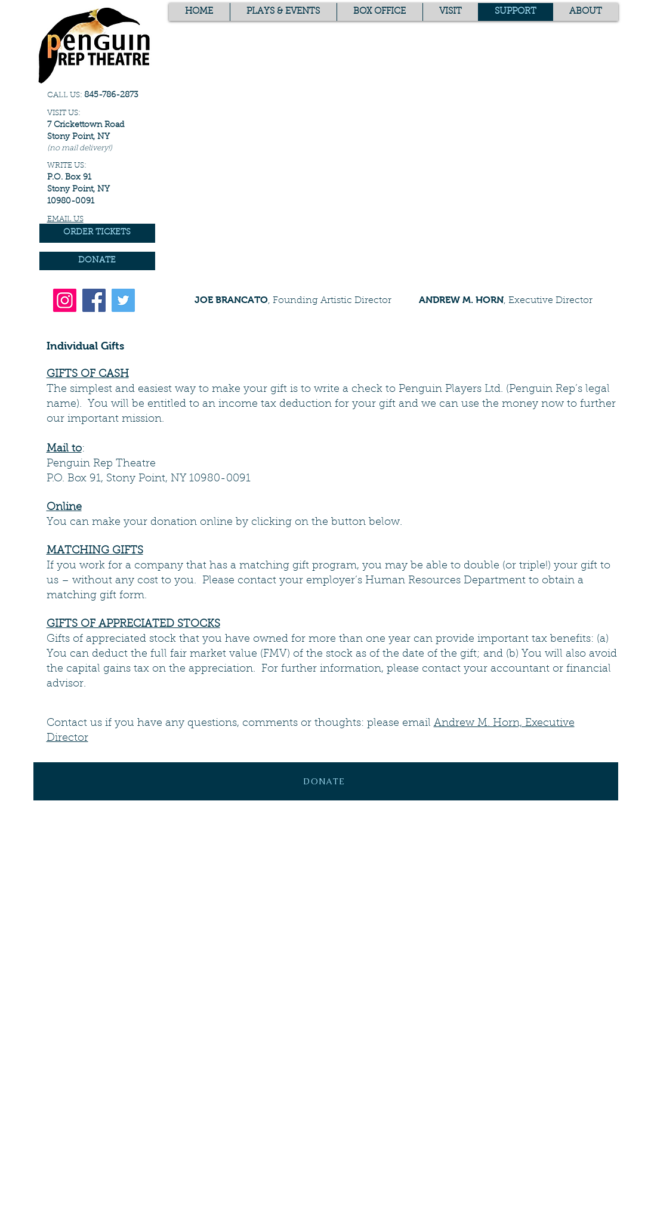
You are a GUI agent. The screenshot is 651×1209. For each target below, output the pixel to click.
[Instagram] (64, 300)
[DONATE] (97, 261)
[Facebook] (94, 300)
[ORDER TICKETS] (97, 233)
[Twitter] (123, 300)
